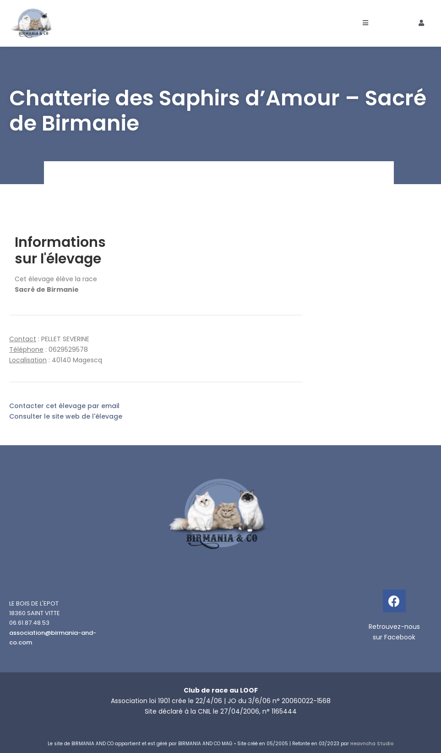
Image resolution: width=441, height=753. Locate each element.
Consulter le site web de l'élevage (65, 416)
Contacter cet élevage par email (64, 405)
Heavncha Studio (371, 743)
